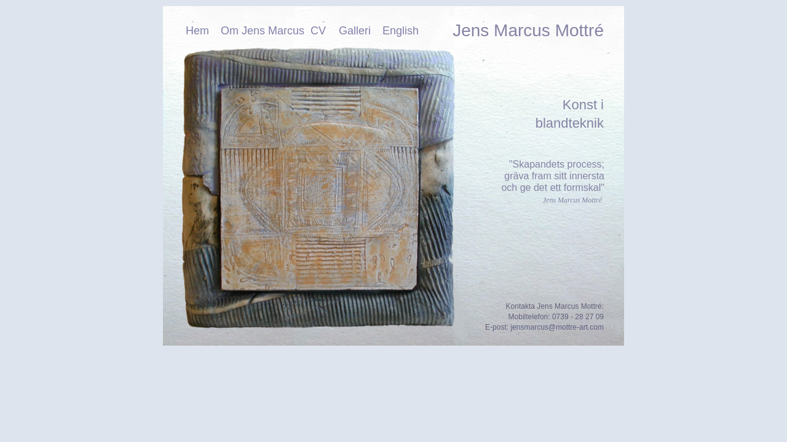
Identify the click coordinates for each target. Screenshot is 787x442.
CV (318, 31)
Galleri (355, 31)
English (400, 31)
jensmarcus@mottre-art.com (557, 327)
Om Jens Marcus (262, 31)
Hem (197, 31)
